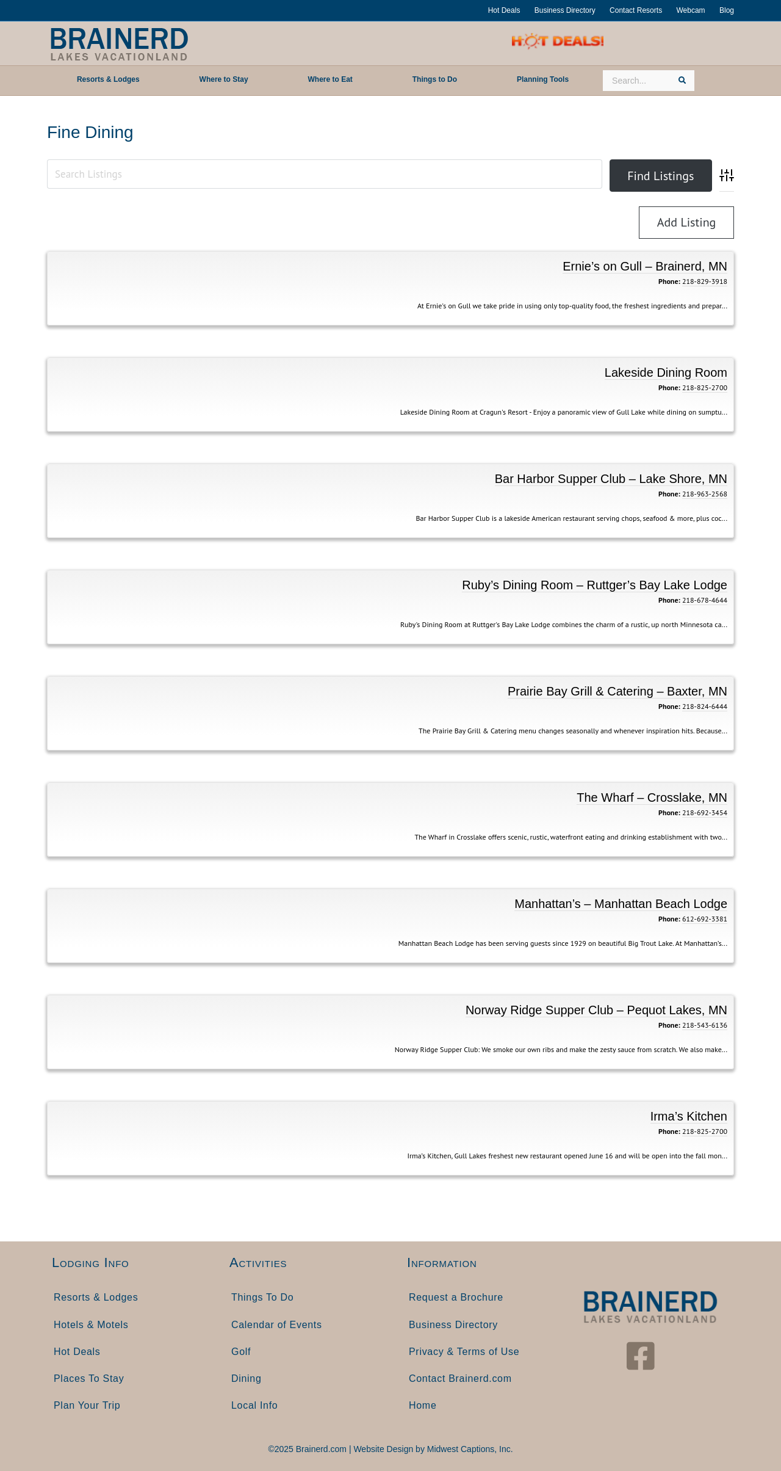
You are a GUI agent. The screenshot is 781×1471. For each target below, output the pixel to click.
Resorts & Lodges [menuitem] (96, 1297)
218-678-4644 (704, 600)
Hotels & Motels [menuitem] (91, 1325)
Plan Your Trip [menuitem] (87, 1405)
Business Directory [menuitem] (453, 1325)
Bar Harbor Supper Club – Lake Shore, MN (611, 478)
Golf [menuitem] (241, 1351)
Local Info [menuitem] (254, 1405)
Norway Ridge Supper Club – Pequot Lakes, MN (596, 1010)
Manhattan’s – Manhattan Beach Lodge (620, 903)
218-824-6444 (704, 706)
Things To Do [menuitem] (262, 1297)
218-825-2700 (704, 387)
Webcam (690, 10)
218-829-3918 (704, 281)
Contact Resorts (636, 10)
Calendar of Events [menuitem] (276, 1325)
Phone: (669, 281)
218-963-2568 (704, 493)
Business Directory (565, 10)
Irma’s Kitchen (688, 1116)
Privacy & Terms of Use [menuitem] (464, 1351)
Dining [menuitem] (246, 1378)
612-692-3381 (704, 918)
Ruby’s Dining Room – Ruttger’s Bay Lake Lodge (594, 585)
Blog (726, 10)
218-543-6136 (704, 1025)
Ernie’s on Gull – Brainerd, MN (645, 266)
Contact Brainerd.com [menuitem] (460, 1378)
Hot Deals (504, 10)
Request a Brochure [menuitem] (456, 1297)
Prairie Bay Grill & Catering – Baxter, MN (617, 691)
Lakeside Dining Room (666, 372)
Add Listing (686, 222)
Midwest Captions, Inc (469, 1449)
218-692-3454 (704, 812)
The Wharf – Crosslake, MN (652, 797)
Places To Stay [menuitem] (89, 1378)
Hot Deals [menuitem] (77, 1351)
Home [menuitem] (422, 1405)
